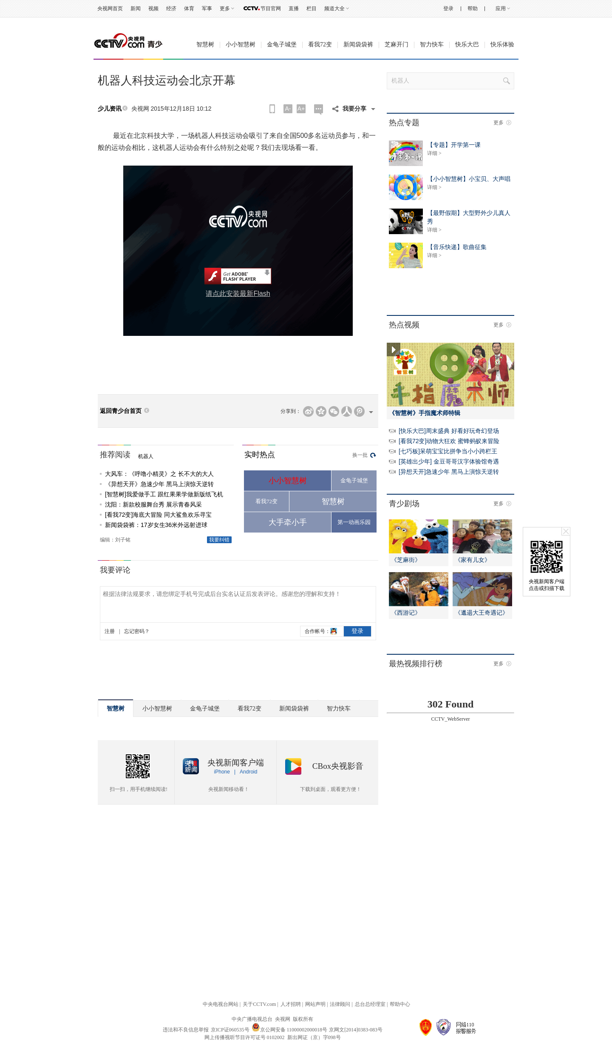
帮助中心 (400, 1004)
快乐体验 (502, 44)
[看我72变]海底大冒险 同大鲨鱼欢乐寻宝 (158, 514)
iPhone (222, 772)
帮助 (473, 8)
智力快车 (432, 44)
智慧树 (205, 44)
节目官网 (271, 8)
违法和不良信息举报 (186, 1030)
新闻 (135, 8)
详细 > (434, 153)
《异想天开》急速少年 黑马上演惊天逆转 (159, 484)
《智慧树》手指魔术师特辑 (424, 413)
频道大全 (334, 8)
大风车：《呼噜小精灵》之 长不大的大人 (159, 473)
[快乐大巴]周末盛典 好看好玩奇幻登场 (449, 430)
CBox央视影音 (337, 766)
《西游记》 (406, 612)
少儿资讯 (110, 109)
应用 (501, 8)
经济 (171, 8)
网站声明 (315, 1004)
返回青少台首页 (121, 411)
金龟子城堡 (282, 44)
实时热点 (259, 454)
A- (288, 108)
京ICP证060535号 (230, 1030)
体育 (189, 8)
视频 (153, 8)
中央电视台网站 (220, 1004)
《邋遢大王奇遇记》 (481, 612)
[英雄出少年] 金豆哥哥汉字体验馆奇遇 (449, 461)
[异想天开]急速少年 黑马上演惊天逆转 (449, 471)
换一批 (360, 455)
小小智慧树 (240, 44)
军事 (207, 8)
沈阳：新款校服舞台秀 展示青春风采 (153, 504)
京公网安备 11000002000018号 (290, 1030)
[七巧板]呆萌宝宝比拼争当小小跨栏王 (448, 451)
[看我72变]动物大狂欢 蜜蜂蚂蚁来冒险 (449, 441)
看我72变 (320, 44)
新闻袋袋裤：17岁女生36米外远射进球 (156, 524)
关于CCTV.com (259, 1004)
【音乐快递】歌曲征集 (457, 246)
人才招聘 (290, 1004)
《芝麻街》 (406, 559)
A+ (301, 108)
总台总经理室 (370, 1004)
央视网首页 (110, 8)
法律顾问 (340, 1004)
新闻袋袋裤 (358, 44)
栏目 (311, 8)
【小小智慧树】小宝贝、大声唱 (468, 178)
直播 (294, 8)
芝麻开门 (396, 44)
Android (248, 772)
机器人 (145, 456)
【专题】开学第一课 (454, 144)
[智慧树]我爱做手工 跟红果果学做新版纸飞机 (164, 494)
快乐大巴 (467, 44)
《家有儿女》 (472, 559)
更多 (225, 8)
